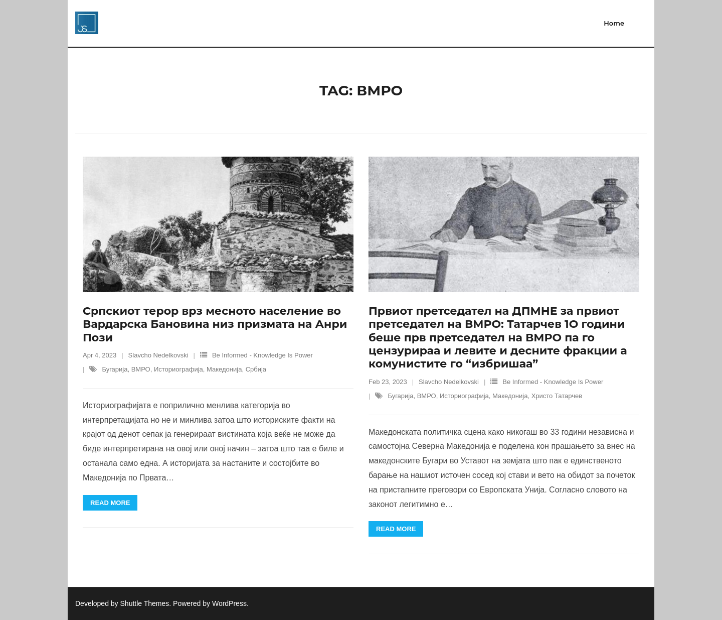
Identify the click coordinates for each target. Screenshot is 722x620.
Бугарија (114, 369)
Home (614, 23)
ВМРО (140, 369)
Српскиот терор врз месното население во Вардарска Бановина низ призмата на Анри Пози (215, 324)
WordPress (229, 603)
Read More (110, 503)
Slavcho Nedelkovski (158, 355)
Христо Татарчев (557, 396)
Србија (256, 369)
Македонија (224, 369)
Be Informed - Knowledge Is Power (262, 355)
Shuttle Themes (144, 603)
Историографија (178, 369)
